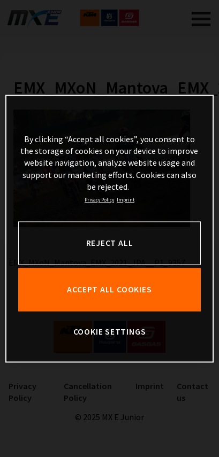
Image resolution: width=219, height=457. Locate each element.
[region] (109, 228)
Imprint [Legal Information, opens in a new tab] (125, 200)
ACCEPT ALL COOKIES (109, 289)
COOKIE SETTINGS (109, 332)
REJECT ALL (109, 243)
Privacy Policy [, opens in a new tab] (99, 200)
